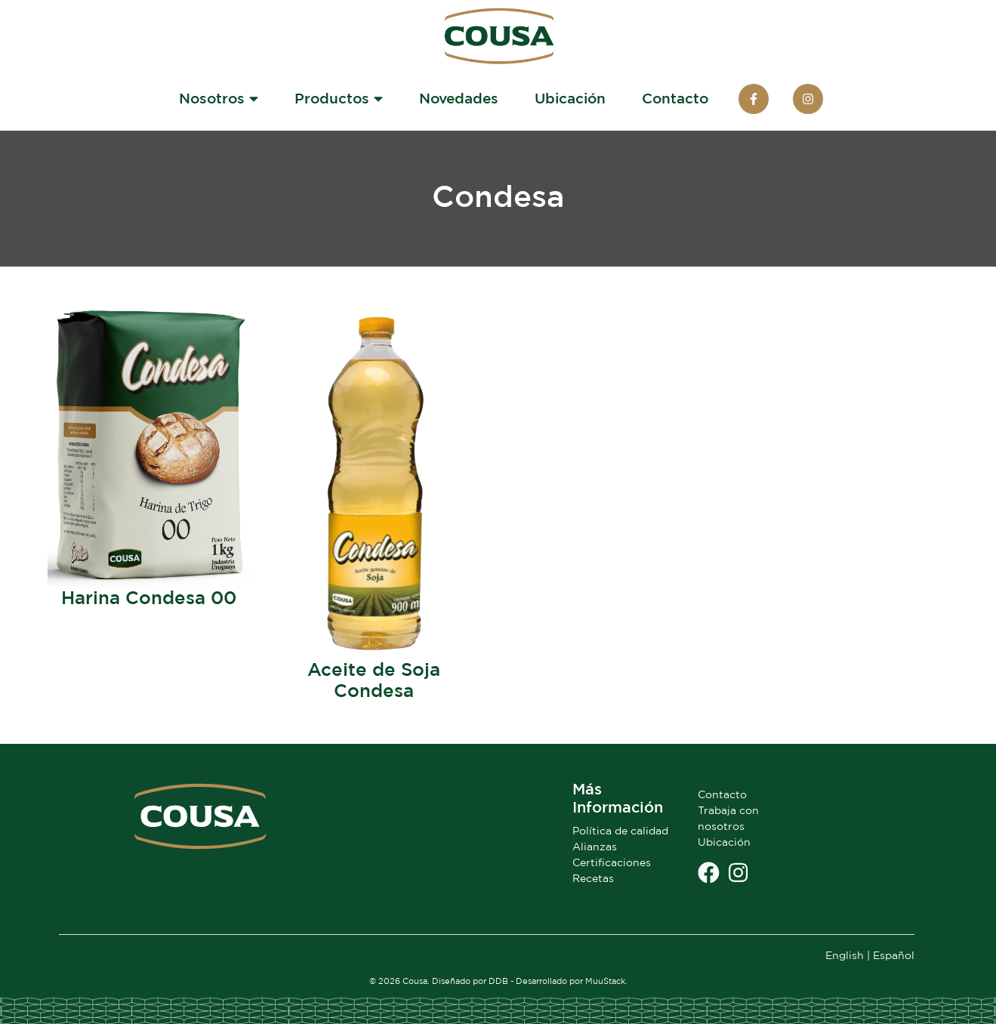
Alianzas (594, 846)
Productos (338, 98)
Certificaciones (611, 862)
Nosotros (218, 98)
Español (893, 955)
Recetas (593, 878)
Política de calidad (620, 830)
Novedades (458, 98)
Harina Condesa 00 (148, 597)
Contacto (675, 98)
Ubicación (570, 98)
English (844, 955)
